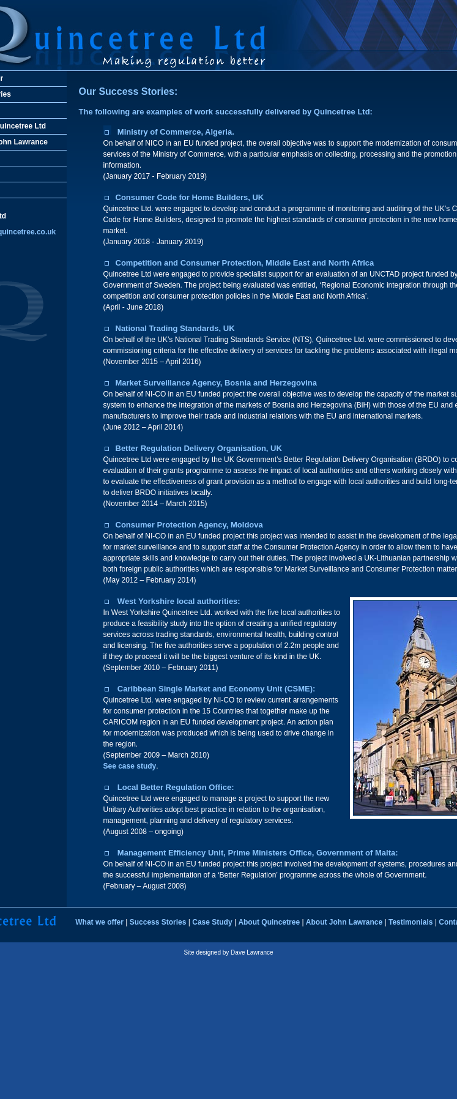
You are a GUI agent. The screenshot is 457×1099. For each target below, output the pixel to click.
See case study (130, 766)
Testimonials (410, 922)
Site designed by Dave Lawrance (228, 952)
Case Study (212, 922)
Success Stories (158, 922)
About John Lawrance (344, 922)
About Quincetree (269, 922)
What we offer (99, 922)
